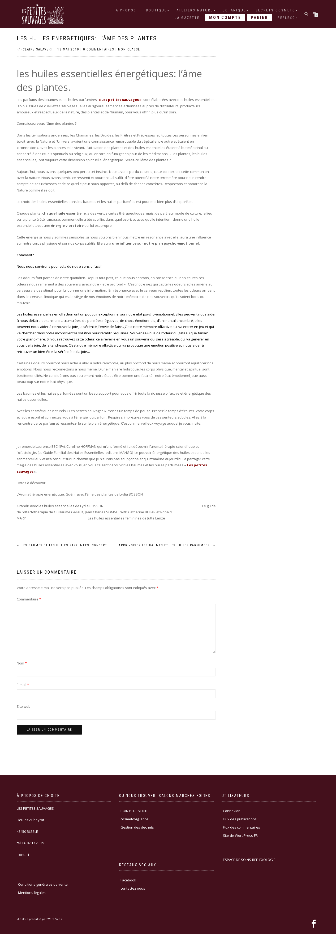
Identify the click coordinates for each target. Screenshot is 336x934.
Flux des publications (240, 819)
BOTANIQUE (234, 10)
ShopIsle (23, 919)
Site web (24, 706)
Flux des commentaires (241, 827)
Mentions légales (32, 892)
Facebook (128, 880)
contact (23, 854)
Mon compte (225, 17)
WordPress (54, 919)
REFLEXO (286, 18)
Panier (259, 17)
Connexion (231, 810)
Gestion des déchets (137, 827)
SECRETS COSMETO (275, 10)
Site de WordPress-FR (240, 835)
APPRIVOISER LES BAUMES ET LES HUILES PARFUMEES (167, 545)
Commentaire (29, 599)
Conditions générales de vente (43, 884)
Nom (22, 663)
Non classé (129, 49)
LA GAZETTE (187, 18)
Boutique (156, 10)
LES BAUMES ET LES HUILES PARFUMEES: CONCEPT (62, 545)
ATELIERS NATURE (194, 10)
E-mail (23, 684)
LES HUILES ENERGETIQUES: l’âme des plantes (87, 38)
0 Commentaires (98, 49)
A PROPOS (126, 10)
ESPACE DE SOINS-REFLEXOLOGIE (249, 859)
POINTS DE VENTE (134, 810)
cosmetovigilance (134, 819)
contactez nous (132, 888)
